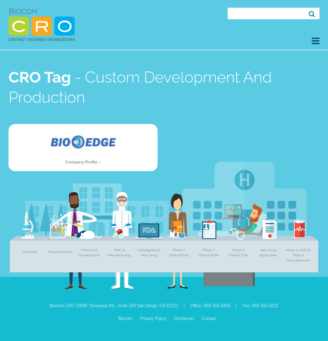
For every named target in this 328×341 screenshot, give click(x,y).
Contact (209, 318)
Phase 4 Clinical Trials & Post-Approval (298, 255)
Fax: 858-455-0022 (260, 305)
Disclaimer (184, 318)
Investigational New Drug (149, 252)
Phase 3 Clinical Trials (238, 252)
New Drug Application (268, 252)
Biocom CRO (42, 25)
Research (30, 251)
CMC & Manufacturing (119, 252)
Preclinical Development (89, 252)
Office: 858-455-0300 (210, 305)
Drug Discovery (59, 251)
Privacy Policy (153, 318)
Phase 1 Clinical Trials (179, 252)
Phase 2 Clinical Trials (209, 252)
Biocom (125, 318)
